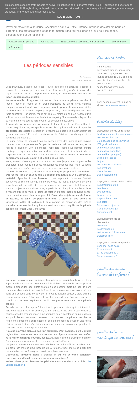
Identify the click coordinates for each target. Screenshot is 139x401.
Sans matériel (104, 212)
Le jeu (100, 161)
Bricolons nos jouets (108, 205)
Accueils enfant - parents (21, 41)
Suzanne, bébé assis (108, 245)
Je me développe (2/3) (109, 151)
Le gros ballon (104, 195)
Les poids (102, 201)
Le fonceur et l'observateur (111, 232)
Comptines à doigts (107, 208)
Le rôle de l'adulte (106, 157)
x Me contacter (119, 41)
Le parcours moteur (107, 184)
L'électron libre (105, 235)
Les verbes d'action (107, 137)
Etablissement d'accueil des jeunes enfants (82, 41)
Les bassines (104, 191)
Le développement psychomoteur (115, 134)
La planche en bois (107, 198)
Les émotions (104, 168)
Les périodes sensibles (109, 164)
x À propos (14, 47)
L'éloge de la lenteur (108, 144)
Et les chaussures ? (107, 252)
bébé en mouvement (116, 105)
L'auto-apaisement (107, 174)
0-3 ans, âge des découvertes (113, 140)
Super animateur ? (107, 256)
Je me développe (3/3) (109, 154)
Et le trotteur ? (104, 249)
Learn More (64, 16)
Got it (79, 16)
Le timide (102, 225)
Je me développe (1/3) (109, 147)
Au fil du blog (47, 41)
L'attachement (104, 171)
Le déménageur (105, 229)
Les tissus (102, 188)
